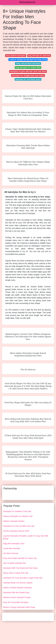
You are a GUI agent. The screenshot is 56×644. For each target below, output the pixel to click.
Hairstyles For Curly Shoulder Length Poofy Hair (22, 578)
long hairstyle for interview (39, 56)
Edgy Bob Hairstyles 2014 (13, 543)
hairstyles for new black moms (28, 79)
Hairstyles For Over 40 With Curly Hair (18, 526)
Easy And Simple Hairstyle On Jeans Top (20, 558)
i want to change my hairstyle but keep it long (28, 59)
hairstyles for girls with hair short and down (28, 71)
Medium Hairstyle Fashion (13, 521)
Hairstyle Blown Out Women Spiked (17, 583)
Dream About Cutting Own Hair (15, 573)
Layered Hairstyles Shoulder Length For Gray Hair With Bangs (25, 537)
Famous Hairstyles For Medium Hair (18, 516)
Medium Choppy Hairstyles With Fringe (19, 607)
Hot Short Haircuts (10, 553)
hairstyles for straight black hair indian (28, 75)
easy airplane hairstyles (16, 56)
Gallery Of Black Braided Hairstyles (17, 588)
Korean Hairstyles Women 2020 (16, 531)
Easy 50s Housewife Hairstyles (15, 602)
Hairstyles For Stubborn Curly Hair (17, 511)
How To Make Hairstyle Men (14, 563)
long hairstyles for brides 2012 (28, 67)
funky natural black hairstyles (28, 63)
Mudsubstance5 (27, 2)
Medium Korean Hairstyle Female (16, 597)
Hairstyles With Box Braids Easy (16, 592)
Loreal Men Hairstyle (11, 548)
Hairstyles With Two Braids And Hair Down (20, 568)
